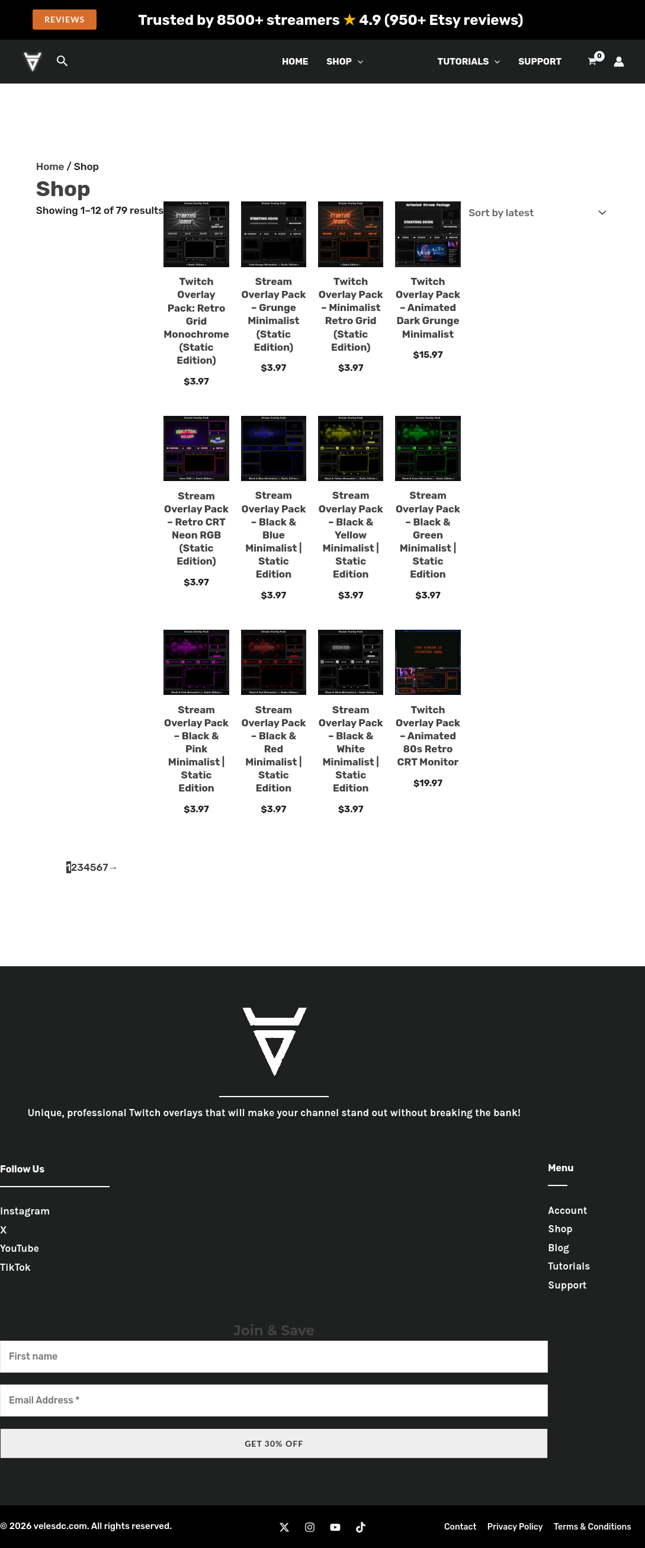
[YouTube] (335, 1527)
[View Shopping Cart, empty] (592, 61)
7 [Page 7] (105, 867)
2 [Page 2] (74, 867)
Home (295, 61)
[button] (64, 20)
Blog (558, 1248)
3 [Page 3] (80, 867)
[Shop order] (535, 212)
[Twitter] (284, 1527)
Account (567, 1210)
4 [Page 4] (87, 867)
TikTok (15, 1267)
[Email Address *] (274, 1400)
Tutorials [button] (469, 61)
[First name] (274, 1357)
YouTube (19, 1248)
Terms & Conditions (590, 1527)
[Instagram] (309, 1527)
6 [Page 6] (100, 867)
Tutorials (569, 1266)
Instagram (25, 1211)
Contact (463, 1527)
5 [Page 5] (93, 867)
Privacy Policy (515, 1527)
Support (539, 61)
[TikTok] (360, 1527)
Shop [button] (344, 61)
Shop (560, 1229)
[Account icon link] (619, 61)
